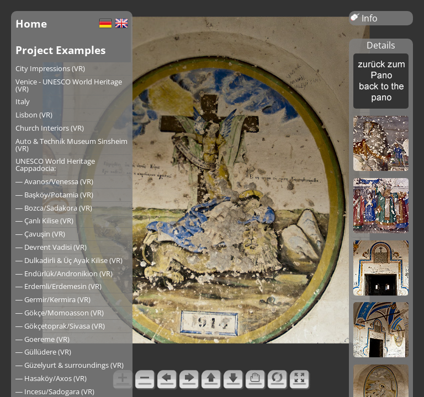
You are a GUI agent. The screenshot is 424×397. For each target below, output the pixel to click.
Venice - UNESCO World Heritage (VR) (68, 85)
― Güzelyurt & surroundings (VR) (69, 365)
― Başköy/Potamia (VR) (54, 195)
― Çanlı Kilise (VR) (44, 221)
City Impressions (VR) (50, 68)
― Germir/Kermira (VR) (53, 299)
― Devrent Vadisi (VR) (51, 247)
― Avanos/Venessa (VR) (54, 181)
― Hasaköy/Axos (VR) (51, 378)
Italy (22, 101)
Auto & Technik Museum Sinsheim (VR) (71, 144)
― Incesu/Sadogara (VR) (54, 391)
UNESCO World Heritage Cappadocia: (55, 164)
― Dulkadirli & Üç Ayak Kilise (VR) (69, 260)
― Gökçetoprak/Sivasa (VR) (60, 326)
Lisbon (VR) (33, 115)
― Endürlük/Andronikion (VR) (64, 273)
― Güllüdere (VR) (43, 352)
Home (31, 23)
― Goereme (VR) (42, 339)
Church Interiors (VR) (49, 128)
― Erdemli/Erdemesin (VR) (58, 286)
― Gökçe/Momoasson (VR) (59, 313)
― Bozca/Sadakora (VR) (53, 208)
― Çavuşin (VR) (40, 234)
